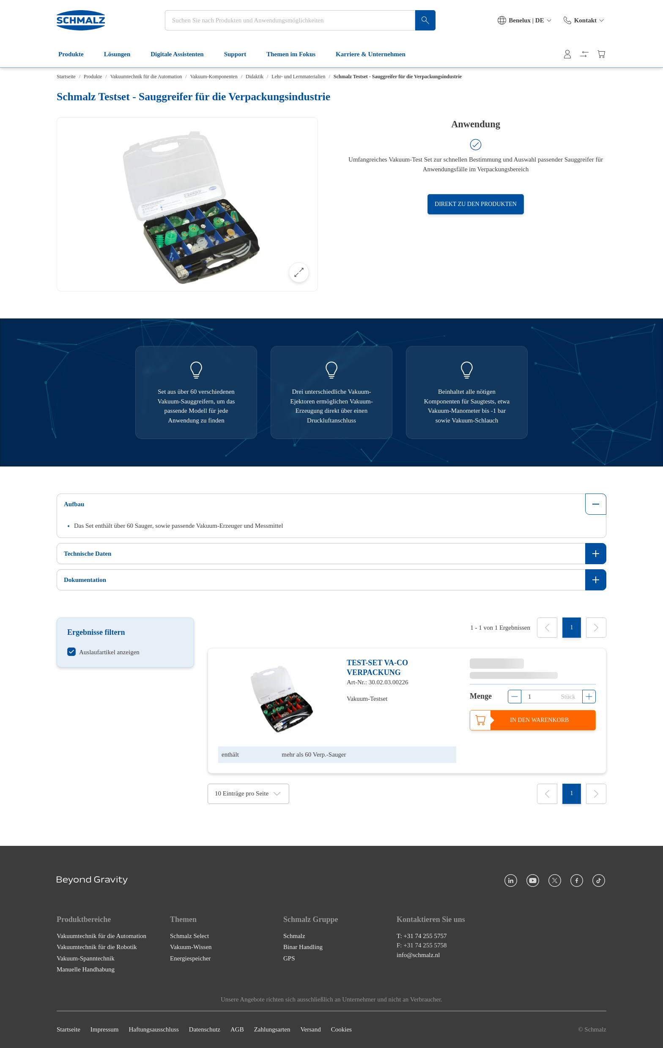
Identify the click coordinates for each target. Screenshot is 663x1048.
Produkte (76, 54)
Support (240, 54)
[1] (571, 627)
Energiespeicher (190, 958)
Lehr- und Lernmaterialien (298, 77)
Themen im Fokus (296, 54)
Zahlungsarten (272, 1029)
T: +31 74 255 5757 (422, 936)
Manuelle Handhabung (86, 969)
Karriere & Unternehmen (376, 54)
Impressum (104, 1029)
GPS (289, 958)
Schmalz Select (189, 936)
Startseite (66, 77)
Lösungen (122, 54)
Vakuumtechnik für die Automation (146, 77)
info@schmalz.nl (418, 955)
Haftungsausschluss (154, 1029)
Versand (310, 1029)
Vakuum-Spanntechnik (86, 958)
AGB (237, 1029)
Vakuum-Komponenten (214, 77)
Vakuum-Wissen (191, 947)
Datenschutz (204, 1029)
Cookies (341, 1029)
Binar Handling (303, 947)
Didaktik (254, 77)
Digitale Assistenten (182, 54)
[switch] (103, 652)
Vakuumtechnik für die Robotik (97, 947)
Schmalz (294, 936)
